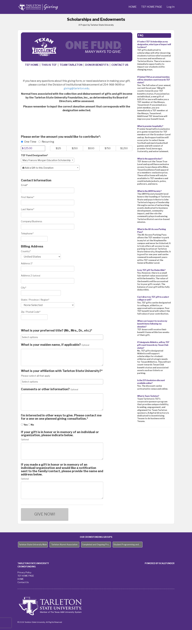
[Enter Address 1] (47, 268)
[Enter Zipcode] (34, 317)
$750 (108, 148)
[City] (41, 293)
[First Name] (47, 202)
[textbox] (50, 167)
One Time (28, 141)
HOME (133, 6)
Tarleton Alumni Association (64, 544)
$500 (91, 148)
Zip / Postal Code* (30, 311)
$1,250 (124, 148)
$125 (58, 148)
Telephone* (27, 233)
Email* (24, 185)
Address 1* (27, 263)
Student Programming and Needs (127, 544)
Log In (171, 6)
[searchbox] (62, 337)
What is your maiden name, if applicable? (51, 344)
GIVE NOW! (44, 514)
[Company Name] (47, 226)
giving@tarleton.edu (76, 88)
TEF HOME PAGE (152, 6)
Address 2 (26, 275)
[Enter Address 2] (47, 281)
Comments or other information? (45, 389)
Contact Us (23, 582)
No (31, 424)
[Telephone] (34, 239)
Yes (24, 424)
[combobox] (47, 160)
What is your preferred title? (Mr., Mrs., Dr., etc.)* (56, 330)
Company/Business (31, 221)
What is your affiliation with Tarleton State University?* (62, 371)
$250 (75, 148)
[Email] (47, 190)
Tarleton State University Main (33, 544)
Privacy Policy (24, 572)
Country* (26, 251)
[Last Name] (47, 214)
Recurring (46, 141)
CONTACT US (119, 64)
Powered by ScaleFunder (160, 563)
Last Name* (27, 209)
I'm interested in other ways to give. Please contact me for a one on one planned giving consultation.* (61, 417)
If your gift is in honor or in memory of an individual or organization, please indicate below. (60, 433)
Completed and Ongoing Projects (96, 544)
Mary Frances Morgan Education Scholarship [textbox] (46, 160)
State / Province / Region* (35, 299)
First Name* (27, 197)
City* (23, 287)
